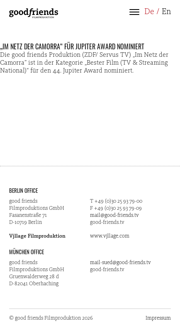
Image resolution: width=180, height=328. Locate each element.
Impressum (158, 318)
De (149, 12)
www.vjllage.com (109, 236)
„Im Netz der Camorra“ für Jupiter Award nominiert (72, 46)
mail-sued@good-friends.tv (120, 262)
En (166, 12)
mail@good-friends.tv (114, 215)
